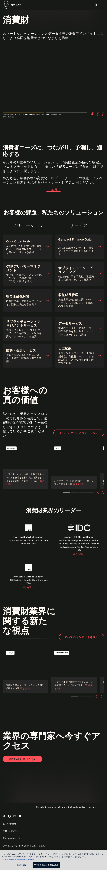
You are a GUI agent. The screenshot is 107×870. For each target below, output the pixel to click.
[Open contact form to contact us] (22, 759)
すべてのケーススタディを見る (79, 432)
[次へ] (102, 114)
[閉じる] (103, 854)
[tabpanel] (53, 276)
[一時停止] (92, 114)
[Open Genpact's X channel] (4, 816)
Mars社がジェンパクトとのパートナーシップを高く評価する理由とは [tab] (23, 115)
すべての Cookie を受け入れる (46, 865)
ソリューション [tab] (28, 225)
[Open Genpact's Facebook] (9, 816)
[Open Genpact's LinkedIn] (14, 816)
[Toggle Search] (96, 5)
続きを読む (78, 554)
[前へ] (97, 114)
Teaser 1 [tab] (66, 492)
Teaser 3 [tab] (82, 492)
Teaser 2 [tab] (74, 492)
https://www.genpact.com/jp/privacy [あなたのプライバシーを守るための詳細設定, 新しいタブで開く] (18, 859)
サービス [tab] (79, 225)
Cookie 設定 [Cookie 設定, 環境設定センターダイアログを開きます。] (21, 865)
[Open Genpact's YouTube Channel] (20, 816)
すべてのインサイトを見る (82, 637)
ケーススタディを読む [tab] (54, 114)
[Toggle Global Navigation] (102, 5)
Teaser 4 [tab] (90, 492)
